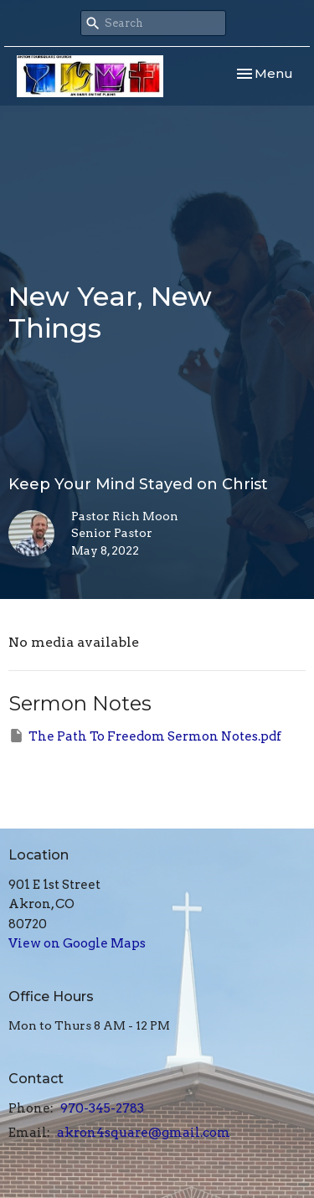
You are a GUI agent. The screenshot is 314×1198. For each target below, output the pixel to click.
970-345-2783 (102, 1108)
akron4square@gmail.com (143, 1132)
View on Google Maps (77, 943)
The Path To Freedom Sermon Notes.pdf (144, 735)
